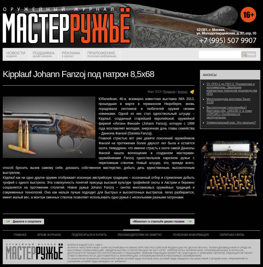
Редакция (169, 91)
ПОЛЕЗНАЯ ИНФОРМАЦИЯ (191, 234)
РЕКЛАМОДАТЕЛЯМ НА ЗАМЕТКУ (140, 234)
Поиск (248, 54)
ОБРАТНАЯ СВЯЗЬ (232, 234)
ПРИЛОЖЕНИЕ (101, 54)
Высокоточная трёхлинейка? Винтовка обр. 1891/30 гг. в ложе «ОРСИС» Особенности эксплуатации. (229, 112)
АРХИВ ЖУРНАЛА (49, 234)
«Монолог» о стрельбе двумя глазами (162, 221)
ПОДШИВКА (44, 54)
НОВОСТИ (15, 54)
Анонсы (182, 91)
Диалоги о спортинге (23, 221)
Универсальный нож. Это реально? (231, 122)
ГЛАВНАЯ (20, 234)
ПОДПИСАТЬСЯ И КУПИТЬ (89, 234)
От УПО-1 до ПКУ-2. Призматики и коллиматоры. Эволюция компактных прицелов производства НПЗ (232, 88)
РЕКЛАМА (71, 54)
